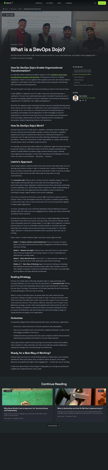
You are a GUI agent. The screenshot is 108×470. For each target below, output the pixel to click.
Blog (20, 9)
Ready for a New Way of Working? (83, 85)
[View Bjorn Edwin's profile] (75, 98)
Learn (59, 3)
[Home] (5, 9)
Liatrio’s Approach (79, 77)
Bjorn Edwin (83, 96)
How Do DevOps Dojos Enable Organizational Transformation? (83, 70)
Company (69, 3)
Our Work (50, 3)
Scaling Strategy (78, 80)
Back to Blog (8, 15)
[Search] (95, 3)
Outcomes (77, 82)
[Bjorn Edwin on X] (83, 100)
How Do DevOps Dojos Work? (82, 74)
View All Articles (54, 425)
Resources (13, 9)
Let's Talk (102, 3)
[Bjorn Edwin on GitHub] (86, 100)
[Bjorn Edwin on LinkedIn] (80, 100)
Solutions (39, 3)
